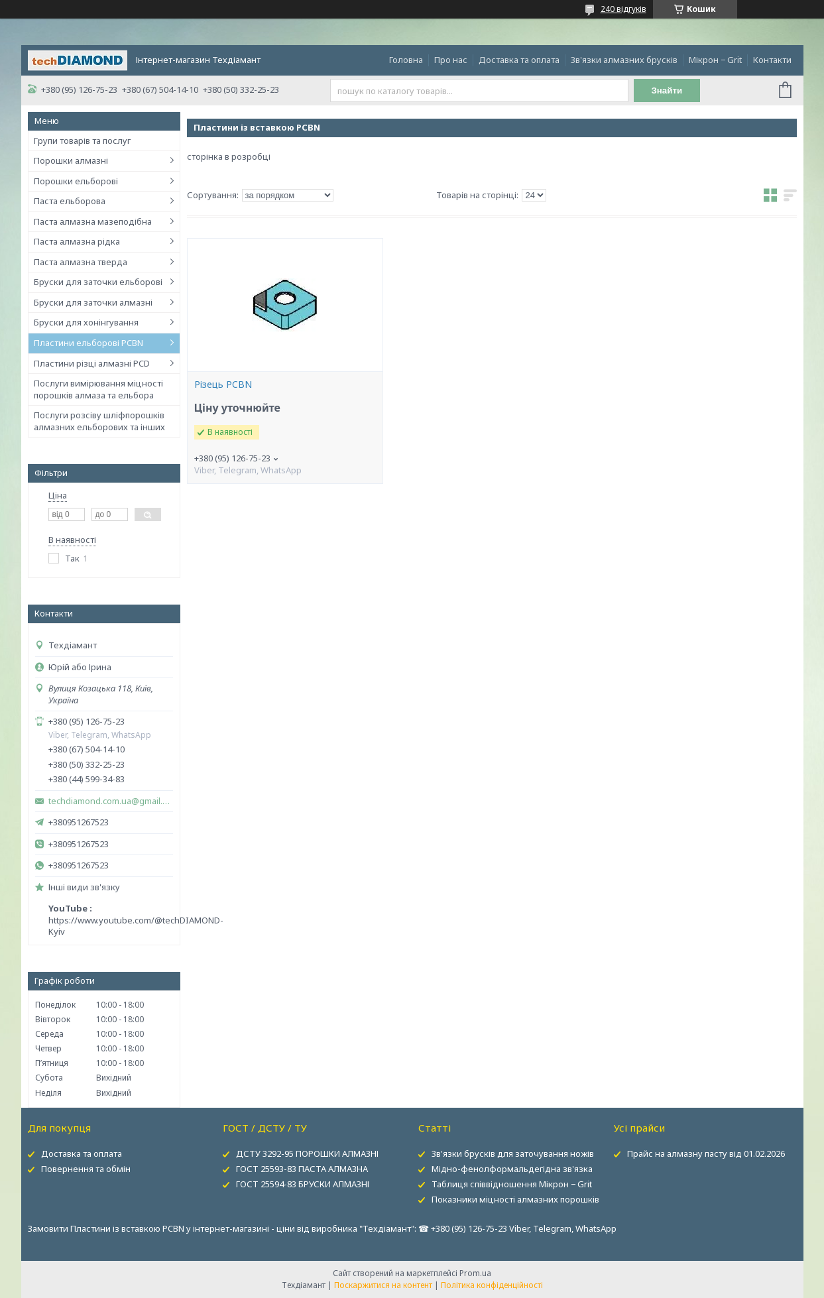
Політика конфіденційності (492, 1285)
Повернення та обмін (86, 1169)
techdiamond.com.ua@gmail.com (110, 801)
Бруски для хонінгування (86, 322)
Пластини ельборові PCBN (88, 343)
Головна (406, 60)
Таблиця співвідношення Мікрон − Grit (512, 1184)
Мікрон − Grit (715, 60)
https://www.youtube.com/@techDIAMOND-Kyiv (135, 926)
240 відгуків (623, 9)
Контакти (772, 60)
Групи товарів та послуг (82, 141)
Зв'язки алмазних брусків (624, 60)
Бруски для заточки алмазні (93, 302)
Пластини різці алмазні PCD (92, 363)
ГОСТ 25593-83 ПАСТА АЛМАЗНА (302, 1169)
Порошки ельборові (76, 181)
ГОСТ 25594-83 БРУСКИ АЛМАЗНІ (302, 1184)
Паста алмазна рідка (77, 241)
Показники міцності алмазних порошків (515, 1199)
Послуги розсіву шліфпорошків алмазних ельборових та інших (99, 421)
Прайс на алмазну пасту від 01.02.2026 (706, 1153)
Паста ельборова (69, 201)
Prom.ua (475, 1273)
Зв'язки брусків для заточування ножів (513, 1153)
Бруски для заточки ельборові (98, 282)
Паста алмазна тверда (80, 262)
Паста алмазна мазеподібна (93, 221)
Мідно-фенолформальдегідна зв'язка (512, 1169)
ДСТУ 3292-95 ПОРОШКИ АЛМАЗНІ (307, 1153)
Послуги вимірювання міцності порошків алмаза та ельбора (98, 389)
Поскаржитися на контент (383, 1285)
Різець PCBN (223, 384)
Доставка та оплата (519, 60)
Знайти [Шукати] (666, 90)
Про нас (450, 60)
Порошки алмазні (71, 160)
